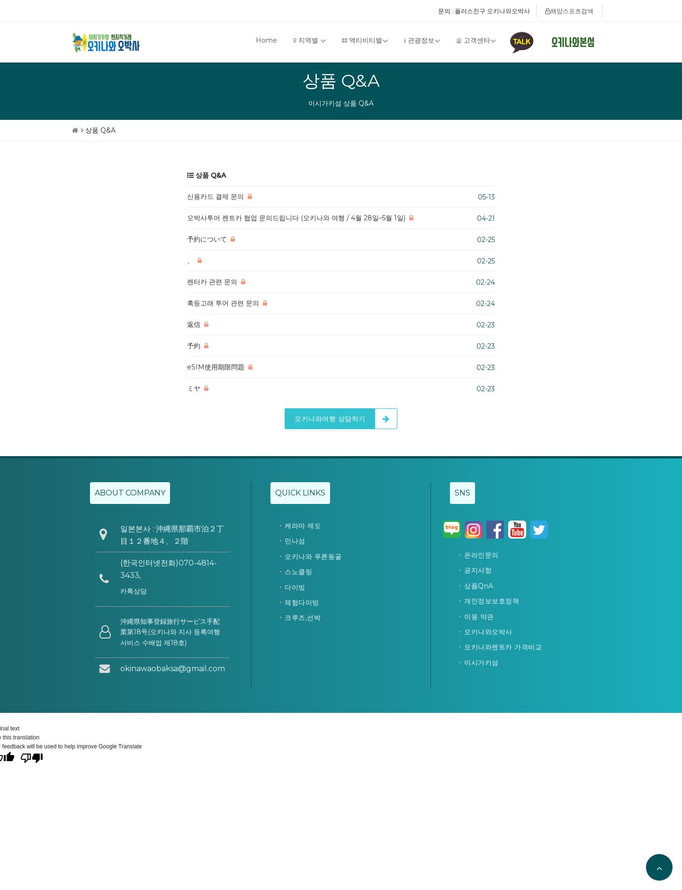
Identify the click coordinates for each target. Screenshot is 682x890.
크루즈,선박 (303, 617)
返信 (193, 324)
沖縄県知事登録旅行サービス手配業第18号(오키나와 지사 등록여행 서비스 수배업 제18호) (170, 632)
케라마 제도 (303, 525)
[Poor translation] (32, 757)
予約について (207, 239)
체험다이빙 (302, 602)
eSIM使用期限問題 (215, 367)
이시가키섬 (481, 662)
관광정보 (422, 40)
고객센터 (476, 40)
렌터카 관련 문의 (212, 282)
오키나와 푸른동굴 (313, 556)
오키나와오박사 (488, 632)
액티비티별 (365, 40)
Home (266, 40)
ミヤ (193, 388)
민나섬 (295, 541)
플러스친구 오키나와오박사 (492, 11)
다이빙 (295, 587)
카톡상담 (133, 591)
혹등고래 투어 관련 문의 (223, 303)
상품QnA (479, 586)
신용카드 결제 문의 (215, 196)
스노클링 (298, 571)
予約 (193, 346)
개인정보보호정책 (491, 601)
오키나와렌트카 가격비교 (503, 647)
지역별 (309, 40)
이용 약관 (479, 616)
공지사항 (478, 570)
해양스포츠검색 (569, 11)
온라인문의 (481, 555)
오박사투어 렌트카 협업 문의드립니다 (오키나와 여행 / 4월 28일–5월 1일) (296, 218)
